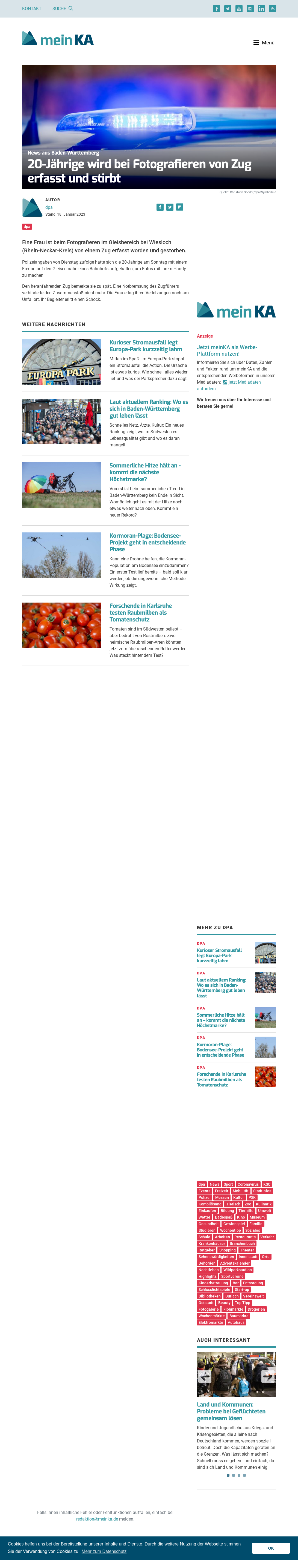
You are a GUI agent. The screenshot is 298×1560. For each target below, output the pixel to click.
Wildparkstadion (237, 1270)
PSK (252, 1197)
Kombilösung (210, 1204)
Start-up (242, 1289)
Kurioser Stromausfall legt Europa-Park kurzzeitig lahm (146, 346)
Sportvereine (232, 1276)
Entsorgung (253, 1283)
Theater (247, 1250)
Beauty (224, 1303)
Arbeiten (222, 1237)
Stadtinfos (262, 1191)
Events (204, 1191)
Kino (241, 1217)
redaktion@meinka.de (97, 1519)
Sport (228, 1184)
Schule (204, 1237)
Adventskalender (235, 1263)
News (214, 1184)
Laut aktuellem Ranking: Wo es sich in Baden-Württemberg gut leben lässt (149, 409)
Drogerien (256, 1309)
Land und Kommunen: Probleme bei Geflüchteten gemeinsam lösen (231, 1411)
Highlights (208, 1276)
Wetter (204, 1217)
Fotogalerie (209, 1309)
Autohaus (236, 1322)
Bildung (227, 1210)
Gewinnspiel (234, 1224)
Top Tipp (242, 1303)
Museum (257, 1217)
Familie (255, 1224)
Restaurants (245, 1237)
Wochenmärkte (212, 1316)
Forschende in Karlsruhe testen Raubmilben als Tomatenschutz (141, 612)
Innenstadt (248, 1256)
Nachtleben (209, 1270)
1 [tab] (228, 1475)
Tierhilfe (245, 1210)
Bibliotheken (210, 1296)
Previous (204, 1376)
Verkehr (267, 1237)
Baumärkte (239, 1316)
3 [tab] (239, 1475)
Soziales (252, 1230)
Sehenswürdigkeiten (216, 1256)
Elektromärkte (211, 1322)
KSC (266, 1184)
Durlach (232, 1296)
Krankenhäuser (212, 1243)
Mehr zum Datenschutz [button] (104, 1551)
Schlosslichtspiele (214, 1289)
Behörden (207, 1263)
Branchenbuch (242, 1243)
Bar (236, 1283)
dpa (49, 207)
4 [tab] (244, 1475)
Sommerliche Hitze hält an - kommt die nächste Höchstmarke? (145, 472)
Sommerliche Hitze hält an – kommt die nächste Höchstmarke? (221, 1020)
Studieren (207, 1230)
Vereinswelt (253, 1296)
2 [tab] (233, 1475)
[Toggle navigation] (264, 42)
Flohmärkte (233, 1309)
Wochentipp (230, 1230)
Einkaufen (207, 1210)
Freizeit (221, 1191)
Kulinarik (264, 1204)
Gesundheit (209, 1224)
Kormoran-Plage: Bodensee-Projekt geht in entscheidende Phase (148, 542)
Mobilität (241, 1191)
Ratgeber (207, 1250)
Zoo (248, 1204)
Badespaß (224, 1217)
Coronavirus (248, 1184)
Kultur (238, 1197)
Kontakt (32, 8)
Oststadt (206, 1303)
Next (268, 1376)
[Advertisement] (236, 242)
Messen (222, 1197)
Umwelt (264, 1210)
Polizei (205, 1197)
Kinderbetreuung (213, 1283)
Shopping (227, 1250)
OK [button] (271, 1548)
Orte (266, 1256)
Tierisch (233, 1204)
